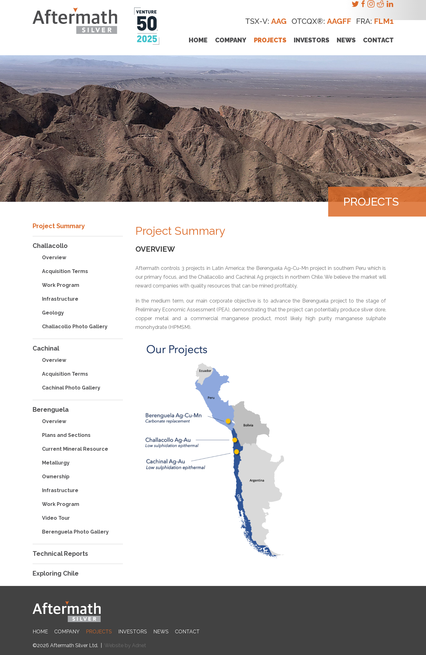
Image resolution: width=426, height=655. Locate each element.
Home (198, 40)
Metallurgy (56, 463)
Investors (311, 40)
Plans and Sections (66, 435)
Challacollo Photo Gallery (75, 327)
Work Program (60, 285)
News (346, 40)
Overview (54, 257)
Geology (53, 313)
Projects (270, 40)
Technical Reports (60, 553)
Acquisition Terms (65, 271)
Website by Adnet (125, 645)
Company (230, 40)
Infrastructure (60, 299)
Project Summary (59, 226)
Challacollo (50, 246)
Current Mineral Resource (75, 449)
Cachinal (46, 348)
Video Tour (56, 518)
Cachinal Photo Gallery (71, 388)
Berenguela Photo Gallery (75, 532)
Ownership (56, 477)
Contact (378, 40)
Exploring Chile (56, 573)
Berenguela (51, 409)
